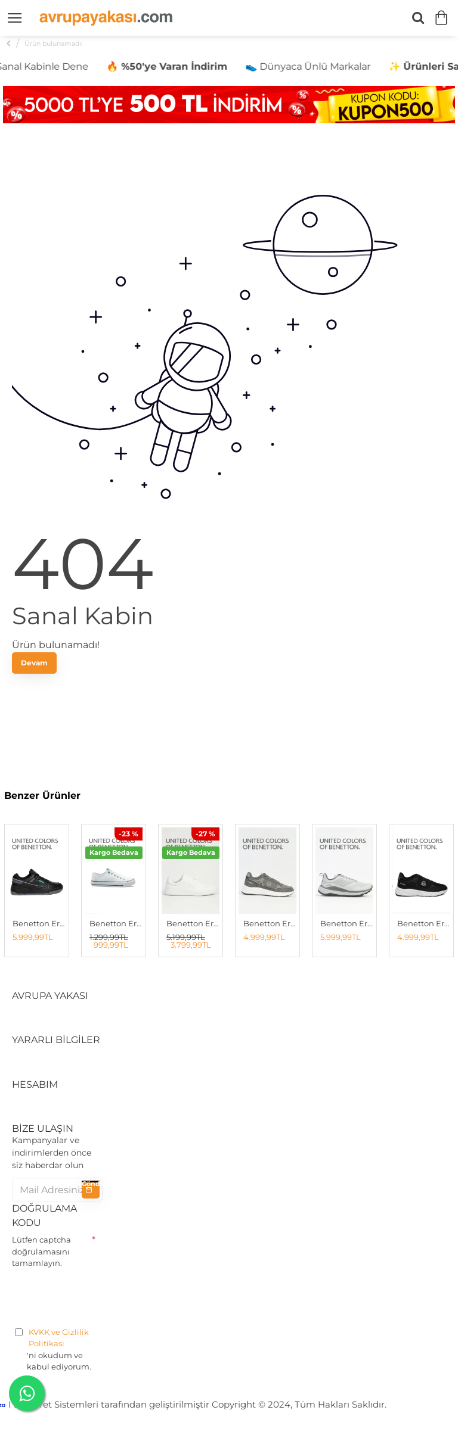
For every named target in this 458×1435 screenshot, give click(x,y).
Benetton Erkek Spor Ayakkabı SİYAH (423, 923)
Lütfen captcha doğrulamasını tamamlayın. (41, 1251)
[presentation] (102, 1295)
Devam (34, 662)
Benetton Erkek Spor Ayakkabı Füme (269, 923)
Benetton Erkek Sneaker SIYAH (39, 923)
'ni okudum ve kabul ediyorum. (57, 1349)
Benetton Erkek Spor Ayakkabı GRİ (346, 923)
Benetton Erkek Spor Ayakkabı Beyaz (192, 923)
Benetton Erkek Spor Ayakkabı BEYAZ (116, 923)
